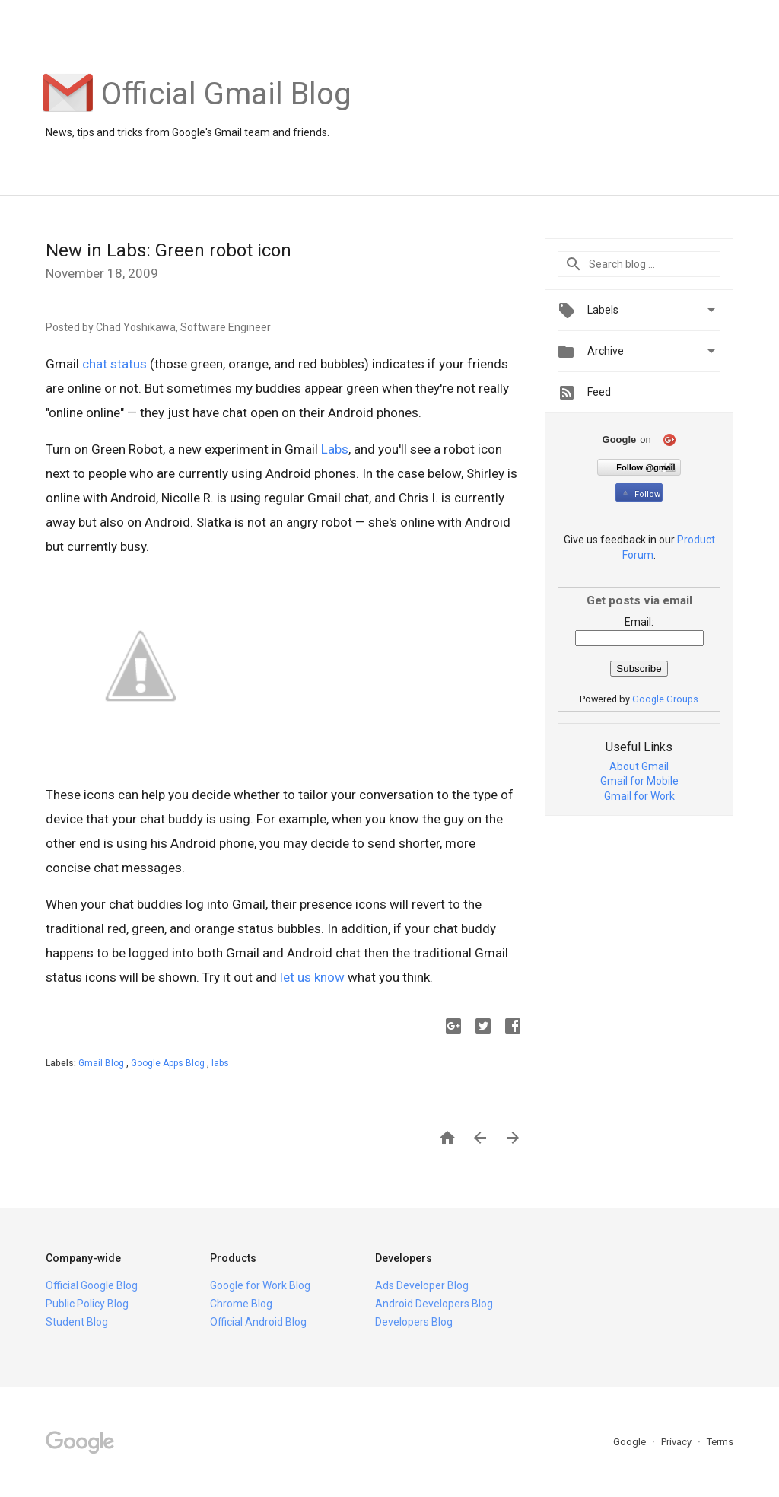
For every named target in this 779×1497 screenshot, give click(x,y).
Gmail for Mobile (639, 781)
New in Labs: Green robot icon (168, 250)
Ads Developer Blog (422, 1285)
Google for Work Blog (260, 1285)
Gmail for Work (639, 796)
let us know (312, 977)
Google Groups (665, 699)
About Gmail (639, 766)
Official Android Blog (258, 1322)
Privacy (677, 1442)
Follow (640, 494)
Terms (720, 1442)
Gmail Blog (102, 1063)
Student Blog (77, 1322)
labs (220, 1063)
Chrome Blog (241, 1304)
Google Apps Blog (169, 1063)
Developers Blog (414, 1322)
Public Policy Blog (87, 1304)
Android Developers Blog (434, 1304)
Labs (334, 449)
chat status (114, 363)
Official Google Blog (92, 1285)
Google (630, 1442)
